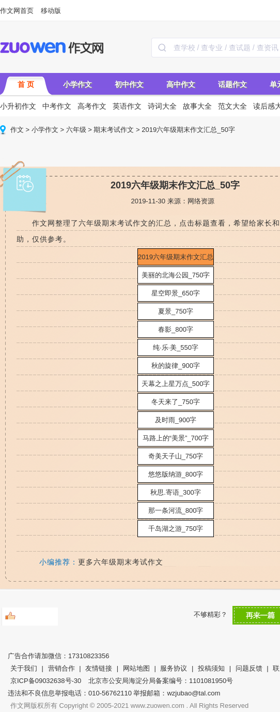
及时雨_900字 (176, 420)
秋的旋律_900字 (175, 365)
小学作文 (77, 84)
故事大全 (197, 106)
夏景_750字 (175, 311)
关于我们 (23, 668)
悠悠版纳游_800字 (176, 474)
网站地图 (136, 668)
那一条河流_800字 (176, 510)
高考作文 (91, 106)
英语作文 (127, 106)
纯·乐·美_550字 (175, 347)
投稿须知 (211, 668)
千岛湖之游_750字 (176, 528)
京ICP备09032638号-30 (45, 681)
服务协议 (173, 668)
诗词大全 (162, 106)
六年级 (76, 130)
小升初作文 (18, 106)
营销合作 (61, 668)
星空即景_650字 (175, 293)
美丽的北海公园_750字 (176, 275)
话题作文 (232, 84)
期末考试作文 (114, 130)
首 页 (26, 84)
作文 (17, 130)
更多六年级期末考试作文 (120, 562)
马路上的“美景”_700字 (176, 438)
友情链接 (98, 668)
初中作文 (129, 84)
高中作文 (180, 84)
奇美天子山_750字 (176, 456)
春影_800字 (175, 329)
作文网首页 (17, 10)
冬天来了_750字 (175, 402)
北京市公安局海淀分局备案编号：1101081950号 (160, 681)
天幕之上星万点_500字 (176, 384)
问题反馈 (249, 668)
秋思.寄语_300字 (175, 492)
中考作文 (56, 106)
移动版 (51, 10)
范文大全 (232, 106)
